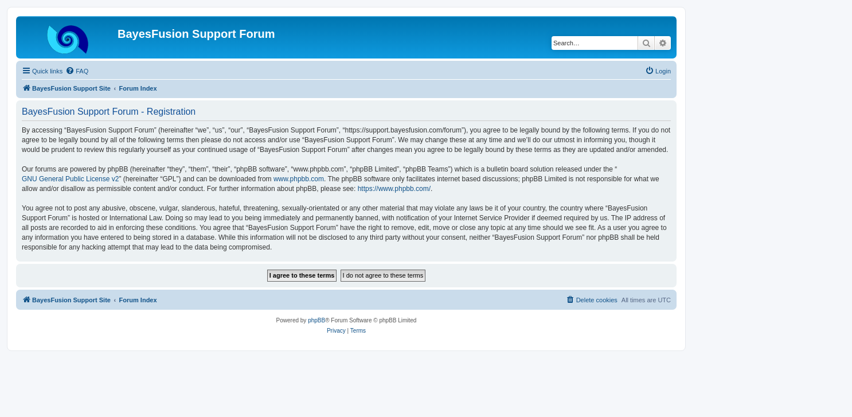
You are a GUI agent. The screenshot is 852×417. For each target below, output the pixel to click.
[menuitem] (76, 71)
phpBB (316, 320)
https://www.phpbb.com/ (394, 189)
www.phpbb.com (298, 179)
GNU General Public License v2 (70, 179)
